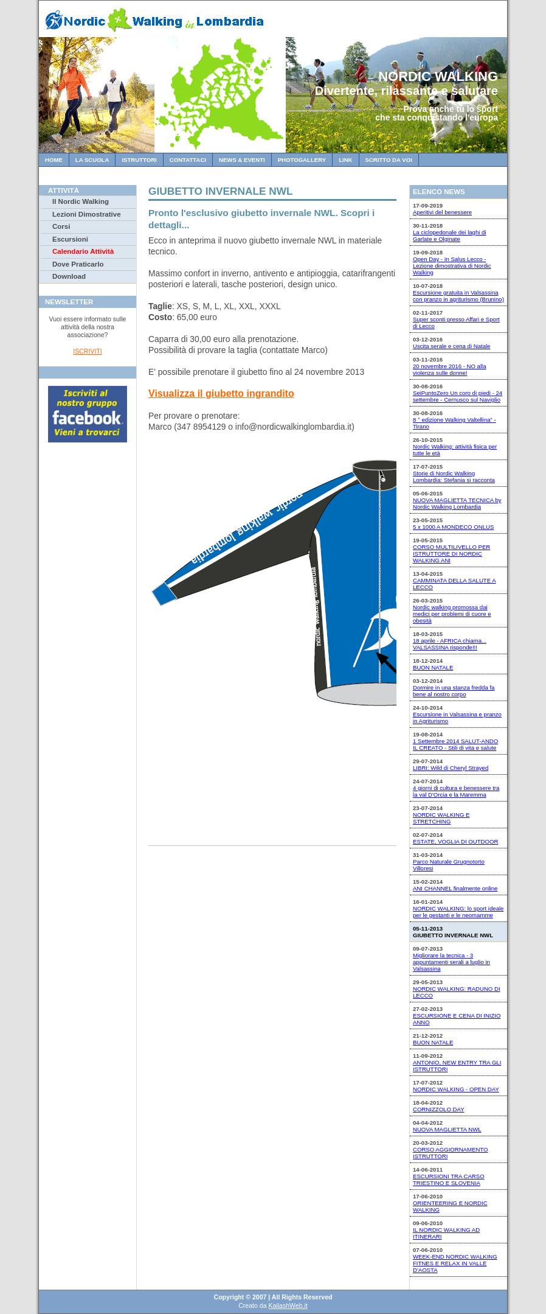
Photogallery (302, 159)
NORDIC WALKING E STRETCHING (441, 818)
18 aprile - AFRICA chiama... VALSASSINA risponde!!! (449, 644)
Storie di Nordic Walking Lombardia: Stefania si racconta (454, 476)
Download (69, 276)
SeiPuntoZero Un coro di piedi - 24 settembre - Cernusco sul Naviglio (457, 396)
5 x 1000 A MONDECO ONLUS (453, 526)
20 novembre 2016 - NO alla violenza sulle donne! (449, 369)
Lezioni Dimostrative (86, 214)
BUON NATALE (433, 667)
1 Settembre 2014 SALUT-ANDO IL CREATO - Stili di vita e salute (455, 744)
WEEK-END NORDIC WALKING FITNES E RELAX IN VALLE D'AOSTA (455, 1263)
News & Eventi (242, 159)
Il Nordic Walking (80, 201)
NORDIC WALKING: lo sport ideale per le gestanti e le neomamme (458, 911)
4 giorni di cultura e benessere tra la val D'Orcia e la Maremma (456, 791)
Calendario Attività (83, 251)
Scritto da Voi (388, 159)
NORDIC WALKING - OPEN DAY (456, 1089)
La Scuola (92, 159)
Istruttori (139, 159)
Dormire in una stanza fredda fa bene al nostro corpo (453, 690)
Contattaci (188, 159)
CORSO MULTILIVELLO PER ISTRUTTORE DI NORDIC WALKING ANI (451, 553)
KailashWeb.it (287, 1305)
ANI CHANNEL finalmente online (455, 888)
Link (345, 159)
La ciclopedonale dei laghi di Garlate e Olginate (449, 235)
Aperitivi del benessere (442, 212)
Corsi (61, 226)
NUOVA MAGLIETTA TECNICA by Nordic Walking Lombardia (457, 503)
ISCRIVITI (87, 351)
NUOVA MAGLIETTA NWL (447, 1129)
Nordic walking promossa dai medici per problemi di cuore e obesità (452, 614)
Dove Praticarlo (77, 264)
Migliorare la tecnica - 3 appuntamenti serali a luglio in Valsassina (451, 962)
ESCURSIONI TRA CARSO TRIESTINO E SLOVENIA (449, 1179)
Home (54, 159)
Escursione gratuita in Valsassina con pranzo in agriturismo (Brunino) (458, 295)
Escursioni (70, 239)
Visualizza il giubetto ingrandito (221, 393)
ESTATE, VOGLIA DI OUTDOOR (455, 841)
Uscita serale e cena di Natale (451, 346)
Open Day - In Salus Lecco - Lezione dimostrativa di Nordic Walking (452, 266)
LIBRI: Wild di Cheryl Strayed (450, 767)
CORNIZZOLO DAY (439, 1109)
